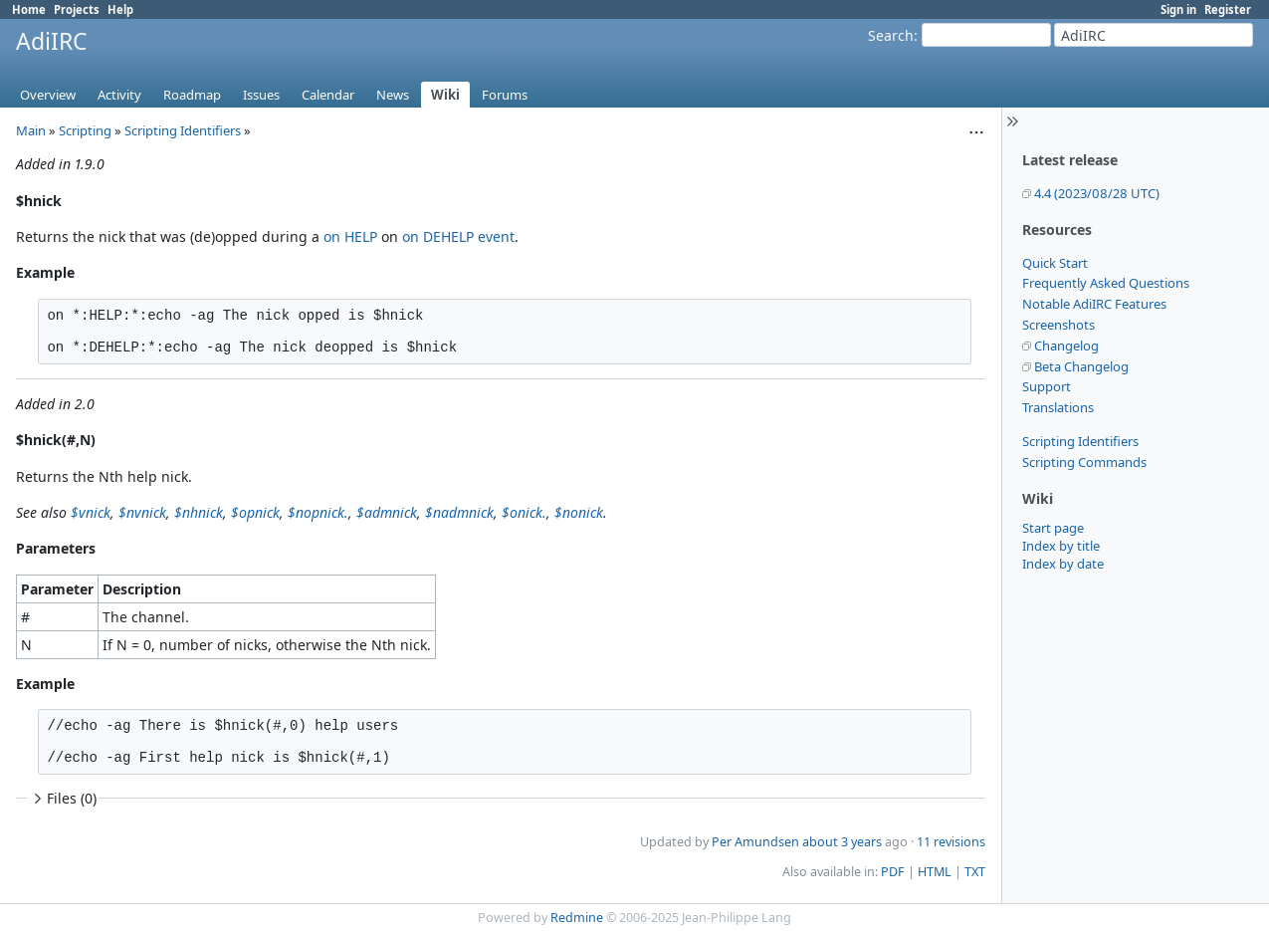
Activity (119, 95)
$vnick (90, 512)
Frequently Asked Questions (1105, 283)
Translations (1058, 407)
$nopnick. (318, 512)
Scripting (85, 130)
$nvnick (142, 512)
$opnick (255, 512)
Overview (48, 95)
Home (29, 9)
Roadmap (192, 95)
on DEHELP (438, 236)
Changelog (1066, 345)
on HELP (350, 236)
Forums (505, 95)
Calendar (328, 95)
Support (1046, 386)
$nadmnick (459, 512)
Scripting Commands (1084, 462)
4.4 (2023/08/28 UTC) (1097, 193)
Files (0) (63, 798)
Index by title (1061, 546)
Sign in (1178, 9)
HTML (935, 871)
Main (31, 130)
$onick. (524, 512)
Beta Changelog (1081, 366)
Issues (261, 95)
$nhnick (198, 512)
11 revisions (951, 841)
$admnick (386, 512)
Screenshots (1058, 325)
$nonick (578, 512)
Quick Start (1055, 263)
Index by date (1063, 564)
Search (891, 35)
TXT (974, 871)
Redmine (576, 917)
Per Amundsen (755, 841)
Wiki (445, 95)
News (392, 95)
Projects (77, 9)
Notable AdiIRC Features (1094, 304)
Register (1227, 9)
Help (120, 9)
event (496, 236)
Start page (1053, 528)
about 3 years (842, 841)
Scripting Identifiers (1080, 441)
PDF (893, 871)
